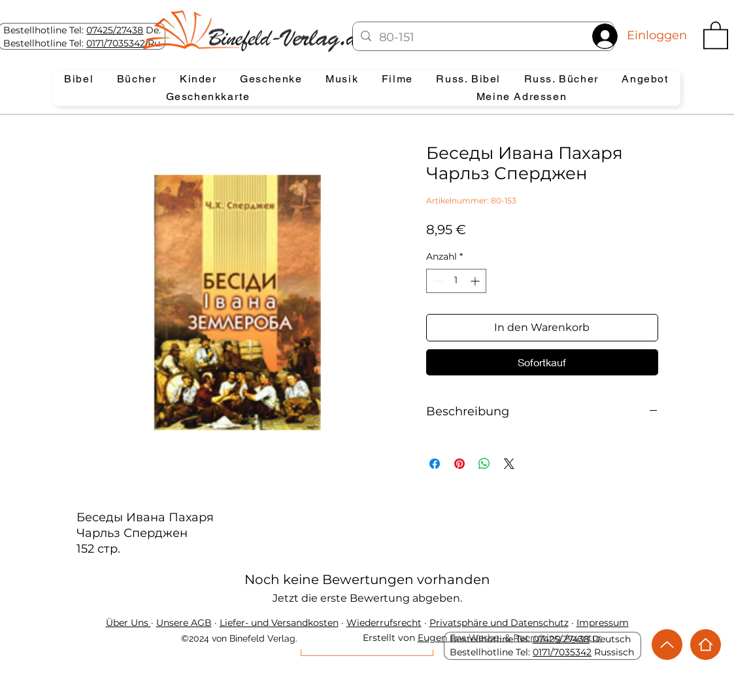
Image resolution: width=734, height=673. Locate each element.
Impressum (602, 623)
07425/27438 (114, 30)
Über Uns (128, 623)
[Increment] (476, 280)
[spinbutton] (456, 280)
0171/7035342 (115, 43)
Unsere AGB (184, 623)
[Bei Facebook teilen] (434, 464)
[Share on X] (509, 464)
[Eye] (252, 31)
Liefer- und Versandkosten (279, 623)
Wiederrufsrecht (384, 623)
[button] (715, 34)
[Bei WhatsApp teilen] (484, 464)
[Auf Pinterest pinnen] (459, 464)
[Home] (705, 644)
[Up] (667, 644)
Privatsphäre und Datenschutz (499, 623)
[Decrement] (436, 280)
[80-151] (482, 38)
